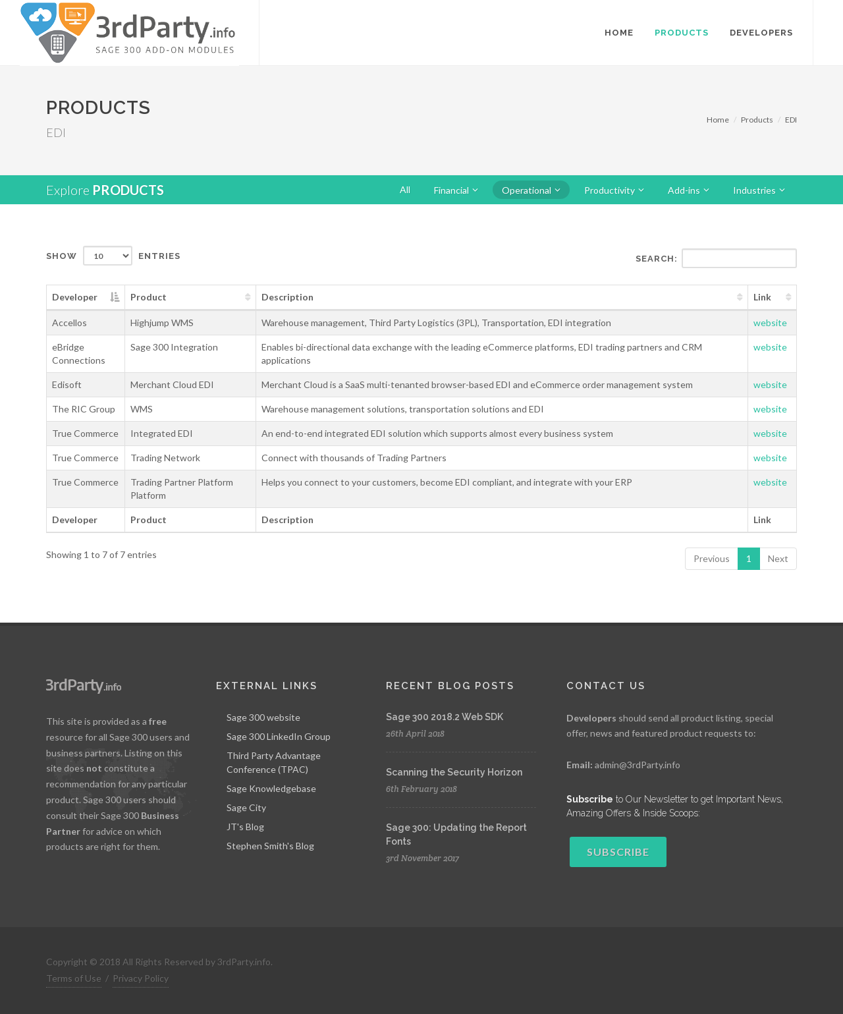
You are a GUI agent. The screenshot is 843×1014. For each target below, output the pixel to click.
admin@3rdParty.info (637, 764)
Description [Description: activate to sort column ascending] (287, 296)
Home (718, 120)
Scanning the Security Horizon (454, 772)
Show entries (113, 256)
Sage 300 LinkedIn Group (279, 736)
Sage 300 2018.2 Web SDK (444, 717)
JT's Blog (245, 826)
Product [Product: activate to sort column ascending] (148, 296)
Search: (716, 258)
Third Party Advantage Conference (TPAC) (274, 762)
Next (778, 558)
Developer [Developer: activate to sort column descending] (74, 296)
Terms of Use (73, 978)
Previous (711, 558)
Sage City (246, 807)
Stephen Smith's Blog (270, 845)
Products (757, 120)
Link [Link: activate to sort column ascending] (762, 296)
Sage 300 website (263, 717)
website (770, 322)
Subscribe (618, 851)
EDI (791, 120)
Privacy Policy (141, 978)
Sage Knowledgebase (271, 788)
